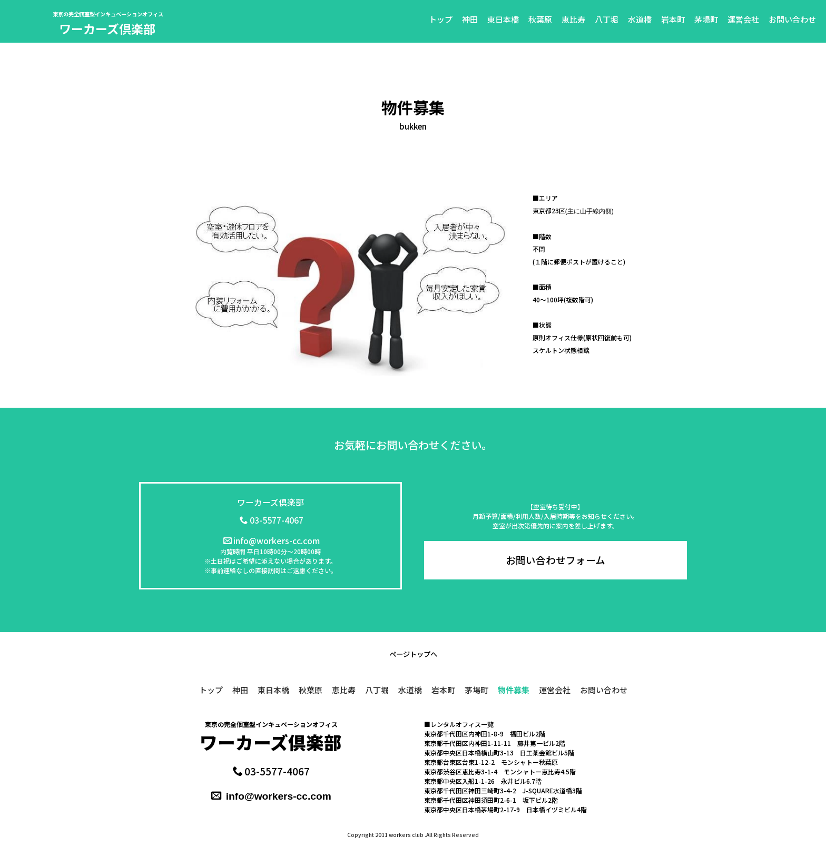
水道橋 (640, 19)
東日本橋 (503, 19)
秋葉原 (540, 19)
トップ (441, 19)
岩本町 (673, 19)
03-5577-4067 (271, 520)
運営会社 (743, 19)
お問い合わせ (792, 19)
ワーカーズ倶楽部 (107, 28)
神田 (470, 19)
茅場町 (706, 19)
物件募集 (513, 689)
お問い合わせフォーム (555, 560)
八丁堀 (606, 19)
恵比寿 (573, 19)
